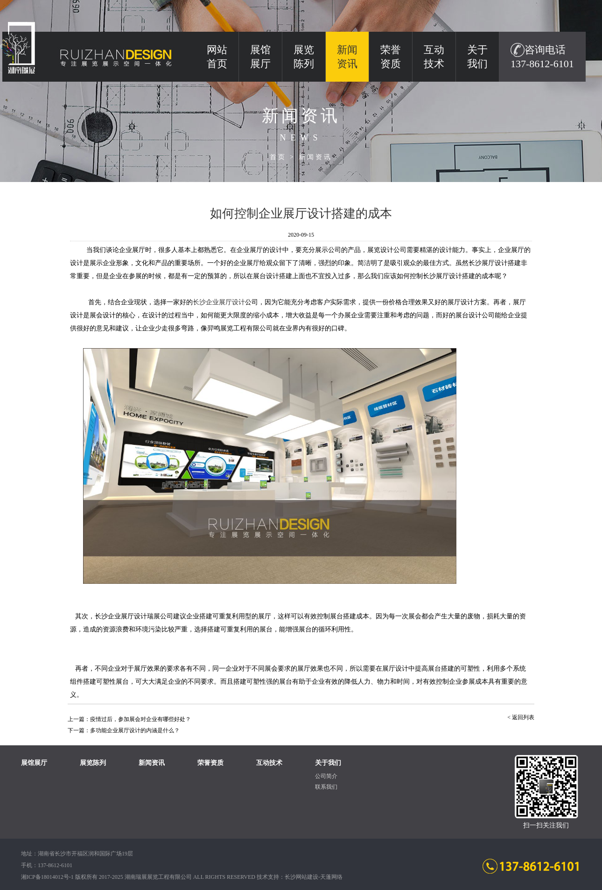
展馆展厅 (260, 57)
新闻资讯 (315, 157)
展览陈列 (304, 57)
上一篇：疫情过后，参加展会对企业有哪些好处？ (129, 719)
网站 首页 (217, 57)
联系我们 (326, 787)
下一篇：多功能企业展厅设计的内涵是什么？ (124, 730)
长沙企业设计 (219, 302)
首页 (278, 157)
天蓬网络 (331, 877)
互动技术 (434, 57)
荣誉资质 (390, 57)
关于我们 (477, 57)
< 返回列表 (520, 717)
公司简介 (326, 776)
